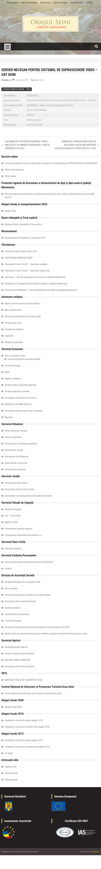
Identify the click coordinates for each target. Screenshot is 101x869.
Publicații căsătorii (13, 548)
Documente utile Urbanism (16, 456)
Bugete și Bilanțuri (13, 378)
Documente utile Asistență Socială (20, 601)
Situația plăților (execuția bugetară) (20, 385)
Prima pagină (12, 2)
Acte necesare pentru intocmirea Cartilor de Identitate (29, 562)
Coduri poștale (11, 779)
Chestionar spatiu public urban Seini (21, 251)
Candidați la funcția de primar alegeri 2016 (24, 720)
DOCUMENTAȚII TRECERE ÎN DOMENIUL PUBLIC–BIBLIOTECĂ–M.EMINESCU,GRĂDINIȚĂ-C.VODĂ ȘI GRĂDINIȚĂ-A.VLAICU (27, 145)
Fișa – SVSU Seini (13, 515)
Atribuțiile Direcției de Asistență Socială (22, 582)
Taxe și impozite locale (15, 355)
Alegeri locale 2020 (13, 707)
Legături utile (10, 766)
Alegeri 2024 (10, 211)
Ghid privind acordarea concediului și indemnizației (27, 595)
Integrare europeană (14, 342)
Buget (7, 372)
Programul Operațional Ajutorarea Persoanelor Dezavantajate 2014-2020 (37, 627)
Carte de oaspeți (60, 2)
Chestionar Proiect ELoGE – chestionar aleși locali (27, 270)
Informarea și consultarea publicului (21, 443)
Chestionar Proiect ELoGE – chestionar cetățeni (26, 264)
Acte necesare (11, 588)
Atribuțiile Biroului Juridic (16, 483)
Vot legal (8, 753)
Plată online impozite (14, 169)
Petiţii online (10, 176)
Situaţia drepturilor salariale (17, 391)
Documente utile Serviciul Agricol (19, 666)
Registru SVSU (11, 522)
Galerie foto (45, 2)
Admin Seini (39, 80)
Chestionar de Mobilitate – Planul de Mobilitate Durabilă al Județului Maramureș (41, 290)
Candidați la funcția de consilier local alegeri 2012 (27, 746)
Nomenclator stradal (14, 450)
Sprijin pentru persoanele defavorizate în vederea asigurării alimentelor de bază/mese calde (46, 633)
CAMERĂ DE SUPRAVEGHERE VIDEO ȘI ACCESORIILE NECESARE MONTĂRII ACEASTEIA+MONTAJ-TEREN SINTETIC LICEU (75, 145)
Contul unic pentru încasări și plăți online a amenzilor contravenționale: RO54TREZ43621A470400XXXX (51, 163)
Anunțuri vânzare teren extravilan (19, 653)
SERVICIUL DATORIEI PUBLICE (18, 404)
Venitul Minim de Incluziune (17, 614)
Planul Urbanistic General (16, 430)
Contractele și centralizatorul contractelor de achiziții (28, 495)
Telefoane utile (11, 773)
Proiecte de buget (12, 365)
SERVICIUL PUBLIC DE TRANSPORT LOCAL (24, 680)
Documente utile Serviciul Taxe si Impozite (24, 410)
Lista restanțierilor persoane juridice (24, 359)
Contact (89, 2)
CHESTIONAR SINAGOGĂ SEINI (19, 257)
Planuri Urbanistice (13, 437)
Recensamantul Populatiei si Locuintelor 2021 (25, 237)
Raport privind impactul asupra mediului (22, 303)
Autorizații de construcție (16, 463)
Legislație (9, 335)
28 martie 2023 (22, 80)
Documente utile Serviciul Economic (21, 397)
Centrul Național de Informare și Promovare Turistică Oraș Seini (33, 693)
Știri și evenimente (29, 2)
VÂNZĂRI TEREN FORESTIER (17, 660)
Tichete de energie (13, 620)
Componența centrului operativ (18, 528)
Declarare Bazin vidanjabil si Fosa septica (23, 224)
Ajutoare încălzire (12, 607)
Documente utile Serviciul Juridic (19, 489)
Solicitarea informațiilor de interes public (23, 316)
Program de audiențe (14, 329)
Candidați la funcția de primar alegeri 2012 (24, 740)
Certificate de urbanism (15, 469)
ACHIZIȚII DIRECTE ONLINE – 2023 (16, 89)
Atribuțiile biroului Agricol (16, 647)
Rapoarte (9, 417)
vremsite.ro (95, 852)
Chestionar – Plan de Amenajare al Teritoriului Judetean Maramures (35, 277)
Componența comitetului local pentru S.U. (23, 535)
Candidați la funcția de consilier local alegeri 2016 (27, 726)
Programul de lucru (13, 323)
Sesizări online (77, 2)
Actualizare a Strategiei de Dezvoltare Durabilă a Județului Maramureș (36, 283)
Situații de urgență (13, 509)
